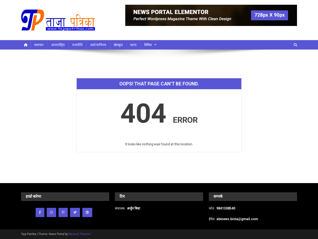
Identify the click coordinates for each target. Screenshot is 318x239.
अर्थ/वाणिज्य (98, 45)
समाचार (39, 45)
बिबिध (148, 45)
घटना (133, 45)
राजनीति (77, 45)
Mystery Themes (80, 234)
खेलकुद (118, 45)
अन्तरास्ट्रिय (58, 45)
